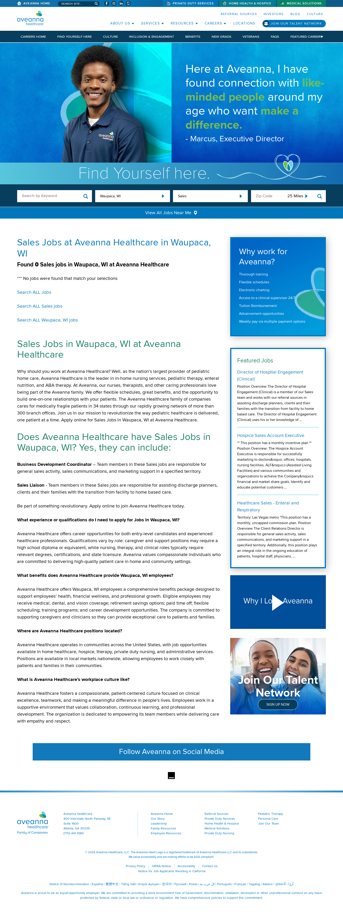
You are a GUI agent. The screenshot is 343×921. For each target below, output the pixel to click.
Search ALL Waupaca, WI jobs (47, 320)
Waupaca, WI (110, 196)
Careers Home (33, 36)
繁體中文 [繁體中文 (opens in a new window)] (112, 884)
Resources (182, 23)
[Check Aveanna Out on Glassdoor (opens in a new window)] (128, 3)
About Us (120, 23)
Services (150, 23)
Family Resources (163, 828)
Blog (295, 14)
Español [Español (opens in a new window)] (97, 884)
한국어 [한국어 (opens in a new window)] (167, 884)
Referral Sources (239, 14)
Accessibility (186, 866)
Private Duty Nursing (219, 833)
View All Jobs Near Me (168, 213)
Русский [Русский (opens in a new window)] (180, 884)
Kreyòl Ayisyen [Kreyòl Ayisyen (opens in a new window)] (149, 884)
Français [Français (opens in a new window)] (240, 884)
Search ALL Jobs (34, 292)
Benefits (192, 36)
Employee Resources (166, 833)
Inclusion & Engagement (151, 36)
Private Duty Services (193, 3)
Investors (274, 14)
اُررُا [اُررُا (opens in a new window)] (290, 884)
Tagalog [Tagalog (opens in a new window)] (254, 884)
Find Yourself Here (74, 36)
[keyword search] (54, 195)
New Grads (221, 36)
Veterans (250, 36)
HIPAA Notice (161, 866)
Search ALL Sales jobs (39, 306)
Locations (244, 23)
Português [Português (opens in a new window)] (224, 884)
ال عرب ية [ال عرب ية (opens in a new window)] (207, 884)
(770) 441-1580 (73, 833)
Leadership (159, 823)
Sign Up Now (278, 704)
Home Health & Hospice (250, 3)
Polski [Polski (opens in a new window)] (193, 884)
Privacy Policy (135, 866)
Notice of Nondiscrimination (69, 884)
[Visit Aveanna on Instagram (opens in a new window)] (113, 3)
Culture (315, 14)
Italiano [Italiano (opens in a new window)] (268, 884)
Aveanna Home (36, 3)
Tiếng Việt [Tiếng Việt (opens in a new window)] (128, 884)
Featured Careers (306, 36)
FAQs (275, 36)
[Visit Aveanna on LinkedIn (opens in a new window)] (121, 3)
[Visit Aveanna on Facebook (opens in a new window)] (106, 3)
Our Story (158, 819)
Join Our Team (268, 823)
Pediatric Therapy (270, 814)
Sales (182, 196)
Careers (213, 23)
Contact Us (210, 866)
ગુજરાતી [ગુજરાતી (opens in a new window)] (280, 884)
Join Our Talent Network (296, 23)
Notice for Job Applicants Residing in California (171, 871)
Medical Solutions (304, 3)
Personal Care (268, 819)
